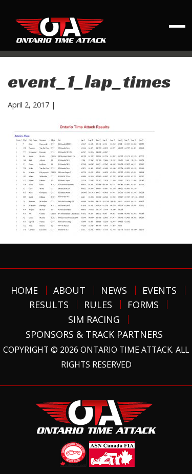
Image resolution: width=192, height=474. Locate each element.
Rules (98, 304)
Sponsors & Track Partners (94, 334)
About (69, 290)
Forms (143, 304)
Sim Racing (94, 319)
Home (24, 290)
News (114, 290)
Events (159, 290)
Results (49, 304)
